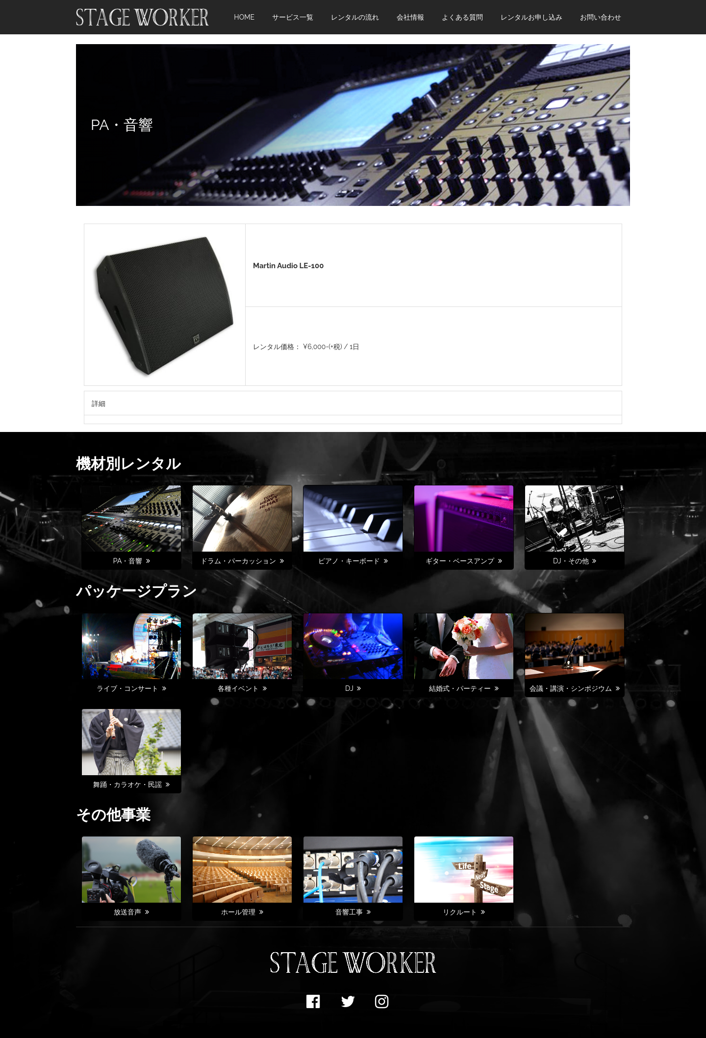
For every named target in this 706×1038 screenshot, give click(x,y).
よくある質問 (462, 17)
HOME (244, 17)
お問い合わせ (600, 17)
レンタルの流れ (355, 17)
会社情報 (410, 17)
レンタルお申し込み (531, 17)
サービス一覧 (292, 17)
